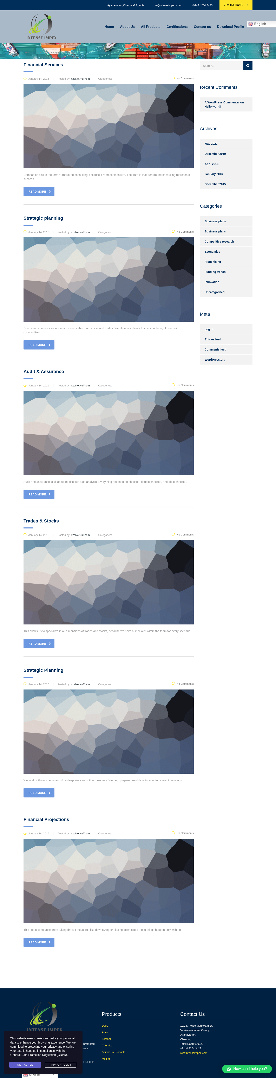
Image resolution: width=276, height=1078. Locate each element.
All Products (150, 26)
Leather (106, 1038)
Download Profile (230, 26)
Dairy (105, 1025)
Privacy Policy (61, 1064)
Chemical (107, 1045)
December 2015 (215, 184)
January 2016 (214, 174)
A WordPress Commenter (222, 102)
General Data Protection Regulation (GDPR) (38, 1055)
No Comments (183, 78)
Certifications (177, 26)
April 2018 (211, 164)
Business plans (215, 221)
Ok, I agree (25, 1064)
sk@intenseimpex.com (193, 1052)
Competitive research (219, 241)
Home (109, 26)
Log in (209, 329)
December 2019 (215, 153)
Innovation (212, 282)
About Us (127, 26)
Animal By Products (113, 1052)
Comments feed (215, 349)
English (31, 1074)
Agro (104, 1032)
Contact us (202, 26)
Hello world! (213, 106)
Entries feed (213, 339)
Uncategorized (214, 292)
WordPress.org (215, 359)
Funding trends (215, 272)
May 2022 (211, 143)
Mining (106, 1058)
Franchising (213, 261)
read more (39, 191)
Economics (212, 251)
